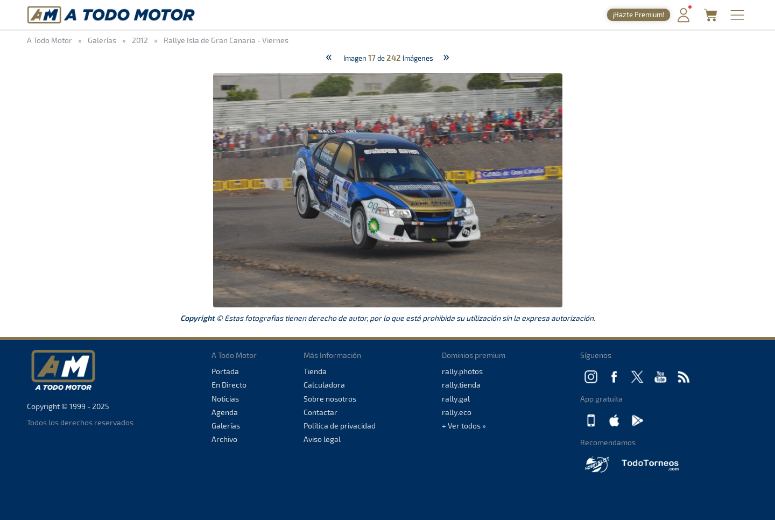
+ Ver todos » (464, 425)
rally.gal (456, 398)
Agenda (225, 412)
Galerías (226, 425)
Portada (225, 371)
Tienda (315, 371)
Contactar (320, 412)
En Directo (229, 384)
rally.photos (462, 371)
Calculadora (324, 384)
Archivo (224, 439)
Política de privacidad (340, 425)
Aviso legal (322, 439)
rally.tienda (461, 384)
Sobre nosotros (330, 398)
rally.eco (456, 412)
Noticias (225, 398)
